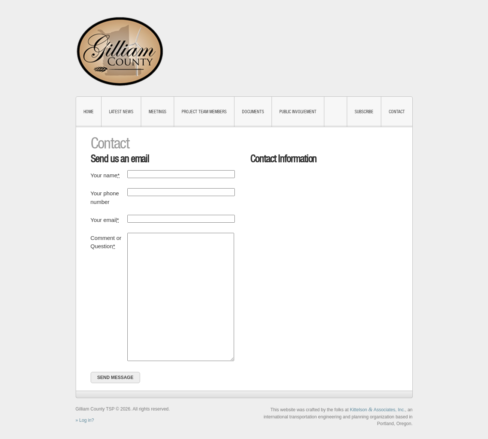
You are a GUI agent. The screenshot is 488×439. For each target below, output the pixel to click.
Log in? (86, 420)
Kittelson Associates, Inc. (377, 409)
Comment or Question (106, 242)
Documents (253, 111)
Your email (105, 220)
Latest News (121, 111)
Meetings (157, 111)
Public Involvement (297, 111)
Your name (105, 175)
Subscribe (364, 111)
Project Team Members (204, 111)
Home (89, 111)
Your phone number (105, 197)
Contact (397, 111)
